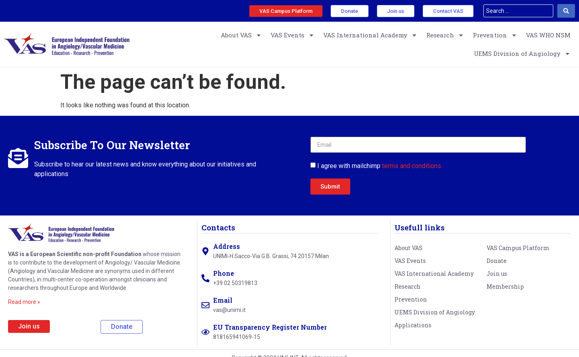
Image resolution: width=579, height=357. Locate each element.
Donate (497, 261)
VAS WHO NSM (548, 35)
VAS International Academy (370, 35)
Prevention (495, 35)
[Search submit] (566, 11)
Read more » (24, 302)
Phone (223, 273)
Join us (497, 273)
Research (445, 35)
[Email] (205, 305)
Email (222, 300)
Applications (412, 325)
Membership (505, 286)
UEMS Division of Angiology (522, 54)
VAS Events (292, 35)
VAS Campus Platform (518, 248)
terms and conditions (411, 166)
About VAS (241, 35)
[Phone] (205, 278)
